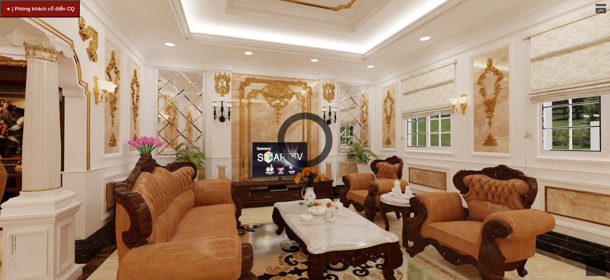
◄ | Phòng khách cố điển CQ (39, 9)
